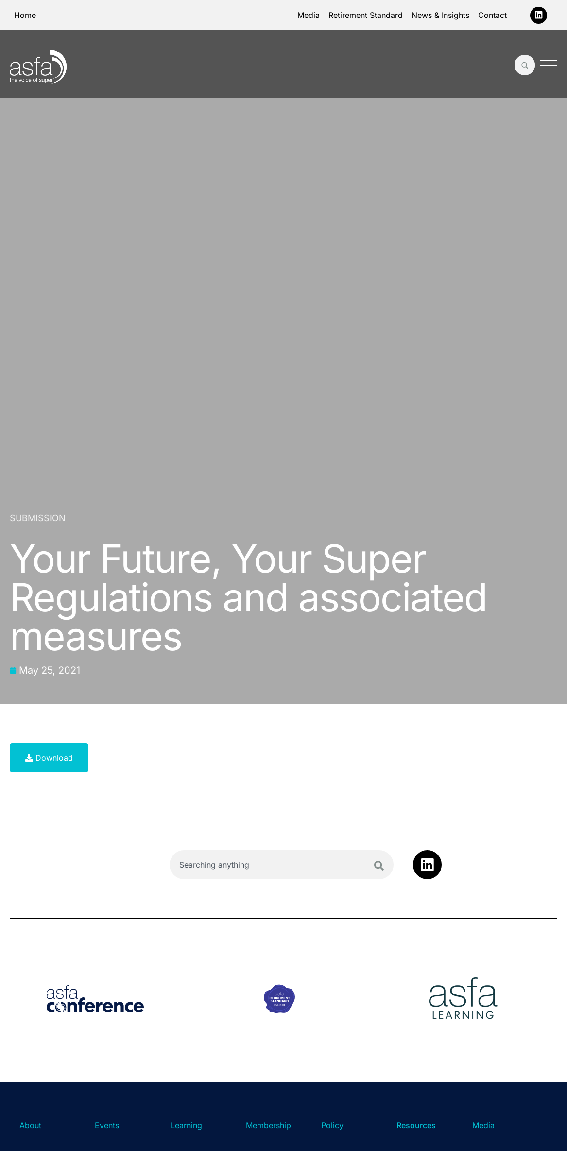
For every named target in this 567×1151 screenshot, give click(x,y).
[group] (99, 1000)
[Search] (379, 866)
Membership (268, 1125)
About (30, 1125)
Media (308, 15)
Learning (186, 1125)
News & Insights (440, 15)
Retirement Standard (365, 15)
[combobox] (282, 864)
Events (107, 1125)
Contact (492, 15)
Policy (332, 1125)
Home (25, 15)
